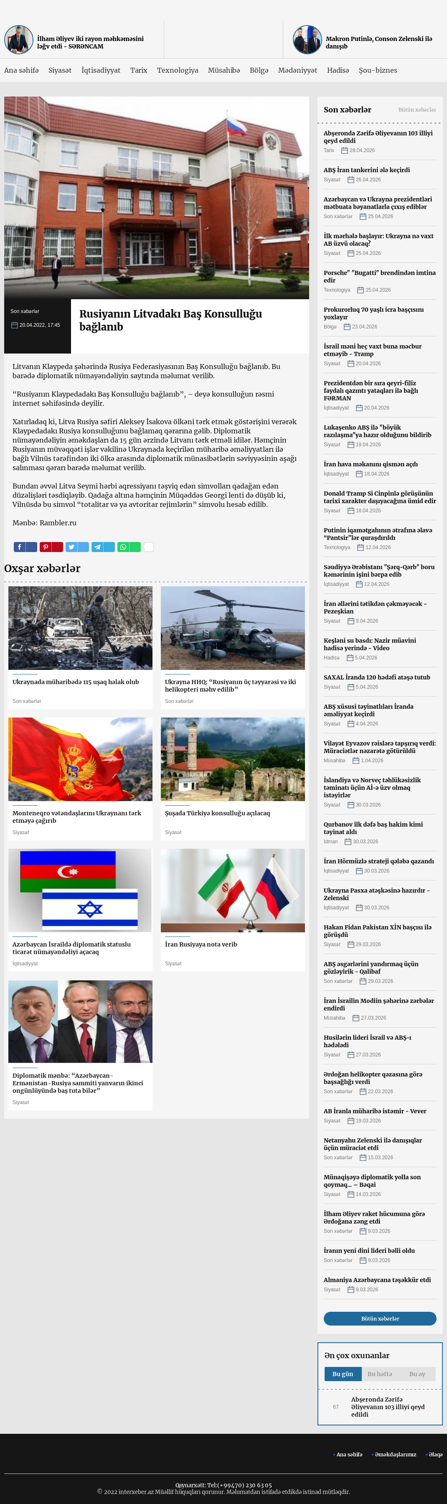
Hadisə (338, 70)
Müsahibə (224, 70)
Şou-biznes (378, 70)
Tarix (139, 70)
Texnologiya (177, 70)
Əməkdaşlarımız (396, 1454)
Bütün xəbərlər (418, 110)
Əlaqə (436, 1454)
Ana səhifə (21, 70)
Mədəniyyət (297, 70)
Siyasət (60, 70)
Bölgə (259, 70)
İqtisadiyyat (100, 70)
